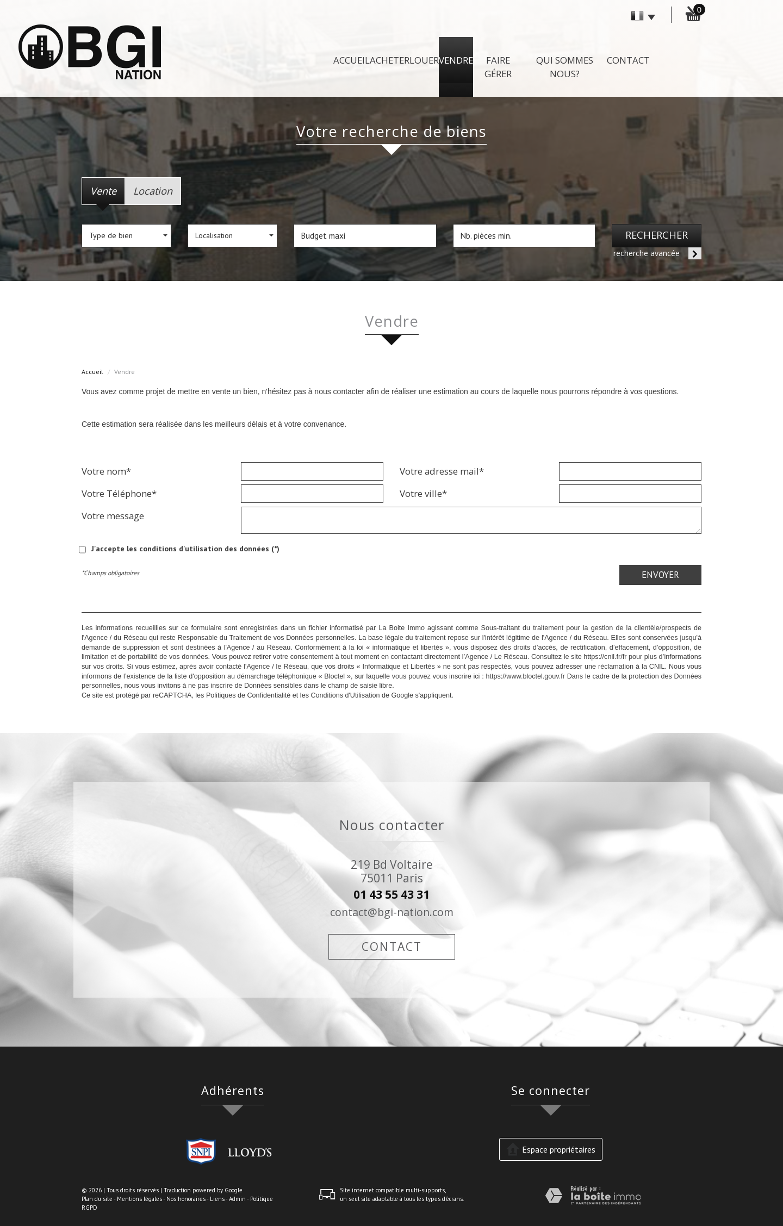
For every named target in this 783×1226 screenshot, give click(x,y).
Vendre (456, 60)
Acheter (389, 60)
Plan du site (97, 1199)
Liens (217, 1199)
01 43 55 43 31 (391, 894)
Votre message (113, 515)
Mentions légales (139, 1199)
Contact (628, 60)
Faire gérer (498, 67)
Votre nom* (106, 471)
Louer (424, 60)
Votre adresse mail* (442, 471)
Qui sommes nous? (564, 67)
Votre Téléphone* (119, 493)
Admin (237, 1199)
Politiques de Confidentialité (248, 695)
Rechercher (656, 234)
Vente (103, 190)
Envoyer (660, 575)
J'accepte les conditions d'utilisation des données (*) (185, 548)
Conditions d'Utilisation (345, 695)
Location (152, 190)
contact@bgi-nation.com (391, 912)
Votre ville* (423, 493)
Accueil (351, 60)
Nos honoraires (186, 1199)
